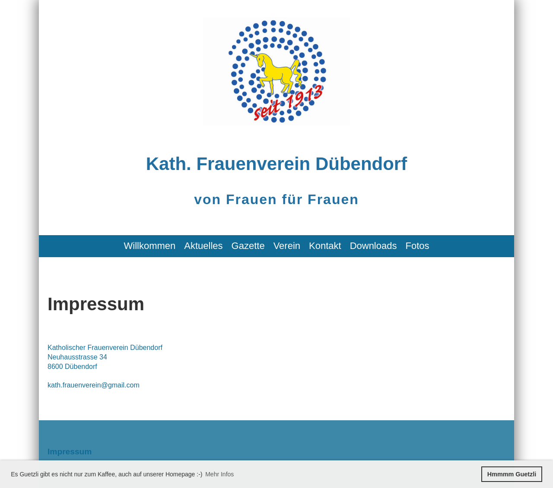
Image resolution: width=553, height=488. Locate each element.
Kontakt (325, 245)
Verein (286, 245)
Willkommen (150, 245)
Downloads (373, 245)
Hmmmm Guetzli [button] (512, 474)
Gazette (248, 245)
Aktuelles (203, 245)
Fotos (417, 245)
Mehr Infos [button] (219, 474)
